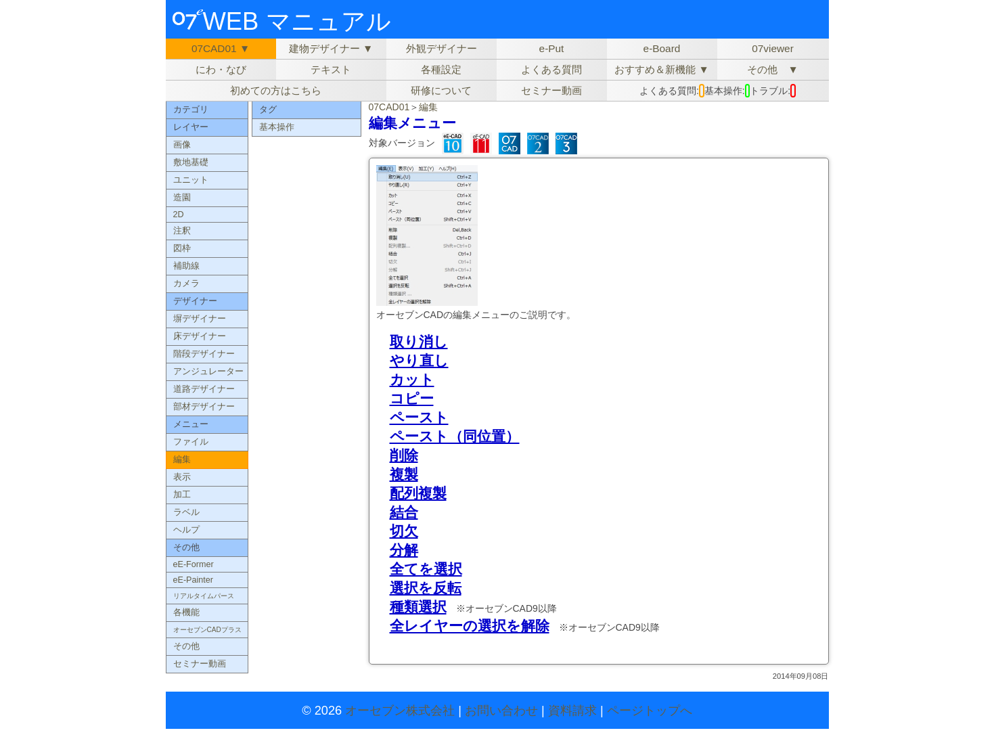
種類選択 (418, 606)
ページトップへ (649, 710)
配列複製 (418, 493)
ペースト (419, 417)
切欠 (404, 531)
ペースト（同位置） (455, 436)
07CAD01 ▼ (220, 48)
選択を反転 (425, 588)
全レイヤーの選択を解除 (469, 625)
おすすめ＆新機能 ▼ (661, 69)
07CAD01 (389, 107)
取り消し (419, 341)
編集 (428, 107)
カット (412, 379)
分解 (404, 550)
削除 (404, 455)
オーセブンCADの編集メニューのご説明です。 (476, 314)
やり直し (419, 360)
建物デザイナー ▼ (331, 48)
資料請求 (572, 710)
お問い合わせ (501, 710)
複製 (404, 474)
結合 (404, 512)
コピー (412, 398)
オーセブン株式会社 (400, 710)
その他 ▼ (772, 69)
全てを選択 (426, 569)
